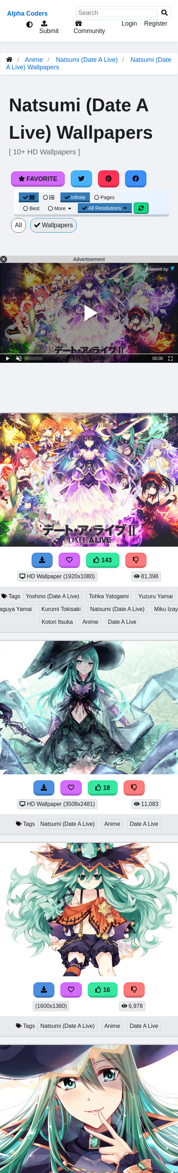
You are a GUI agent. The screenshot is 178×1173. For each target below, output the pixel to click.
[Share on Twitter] (81, 178)
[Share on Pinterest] (108, 178)
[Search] (164, 13)
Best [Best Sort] (31, 208)
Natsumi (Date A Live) (87, 59)
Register (155, 23)
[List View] (49, 197)
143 (102, 560)
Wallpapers (53, 225)
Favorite (37, 178)
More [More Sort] (60, 208)
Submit (48, 27)
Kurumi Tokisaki (61, 609)
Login (129, 23)
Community (88, 27)
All (18, 225)
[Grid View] (29, 197)
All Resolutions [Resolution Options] (105, 208)
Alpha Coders (27, 13)
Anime (34, 59)
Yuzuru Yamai (155, 596)
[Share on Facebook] (135, 178)
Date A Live (122, 622)
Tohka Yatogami (109, 596)
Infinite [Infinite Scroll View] (75, 197)
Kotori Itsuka (57, 622)
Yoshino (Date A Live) (53, 596)
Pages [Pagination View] (104, 197)
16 (102, 989)
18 (102, 787)
